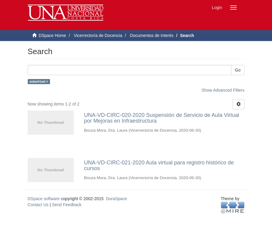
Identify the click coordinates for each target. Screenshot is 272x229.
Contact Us (38, 204)
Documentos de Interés (152, 35)
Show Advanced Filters (223, 90)
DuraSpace (116, 198)
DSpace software (44, 198)
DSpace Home (52, 35)
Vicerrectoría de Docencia (98, 35)
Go (238, 70)
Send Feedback (66, 204)
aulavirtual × (39, 81)
